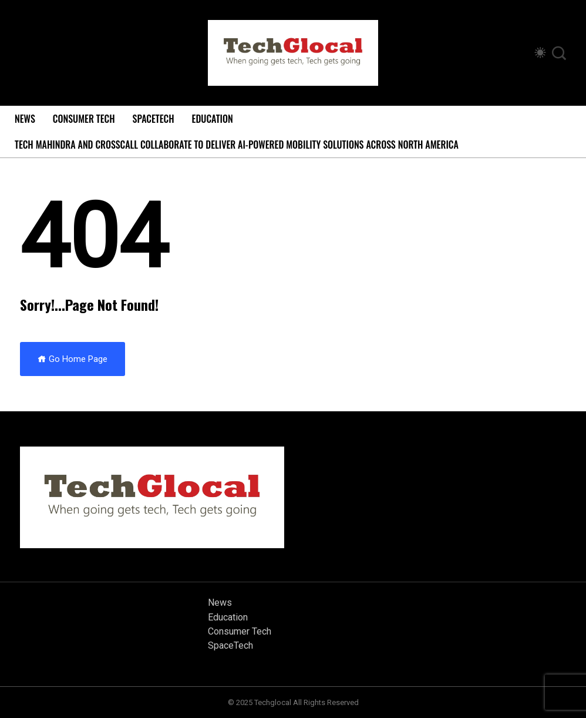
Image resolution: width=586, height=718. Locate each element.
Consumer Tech (84, 119)
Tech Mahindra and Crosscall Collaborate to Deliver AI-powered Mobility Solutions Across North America (237, 144)
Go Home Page (72, 359)
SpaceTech (153, 119)
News (25, 119)
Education (212, 119)
